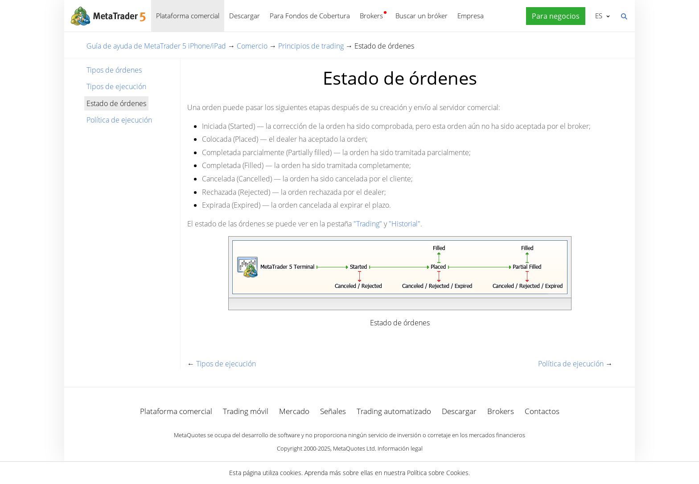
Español (598, 15)
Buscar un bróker (421, 15)
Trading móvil (245, 411)
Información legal (400, 448)
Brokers (371, 15)
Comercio (252, 46)
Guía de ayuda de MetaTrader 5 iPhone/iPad (156, 46)
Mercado (294, 411)
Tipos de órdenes (114, 70)
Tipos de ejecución (116, 86)
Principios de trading (311, 46)
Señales (333, 411)
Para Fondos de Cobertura (310, 15)
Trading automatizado (394, 411)
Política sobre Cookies (438, 472)
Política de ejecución (119, 120)
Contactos (542, 411)
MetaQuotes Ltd (354, 448)
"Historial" (404, 224)
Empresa (470, 15)
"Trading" (368, 224)
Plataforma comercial (187, 15)
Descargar (244, 15)
